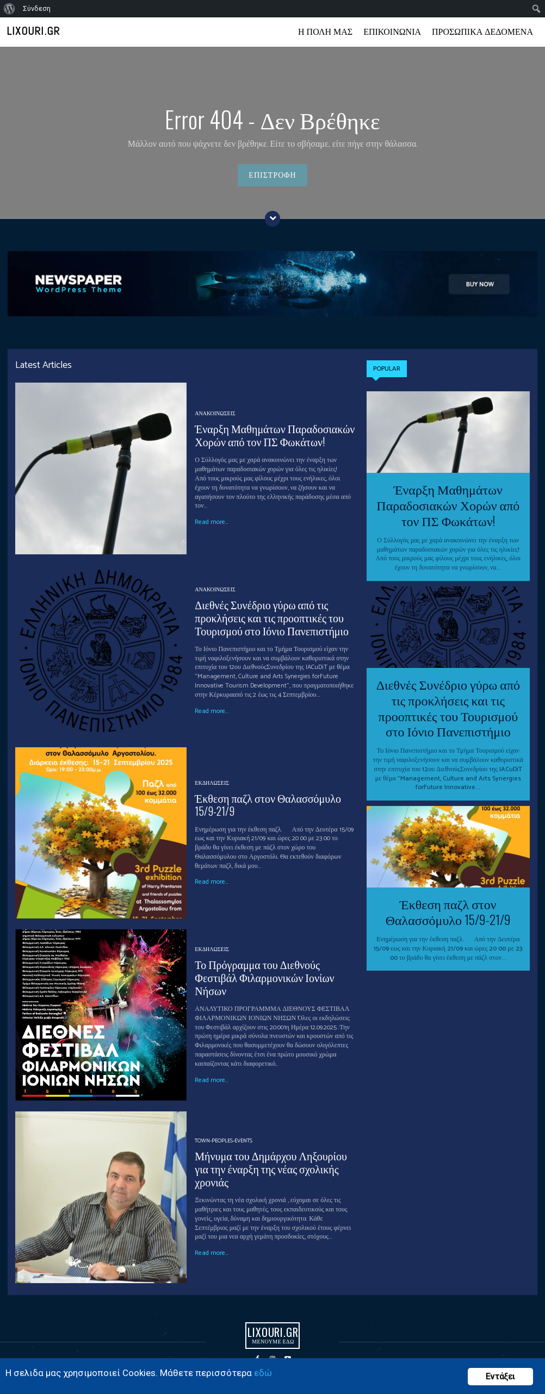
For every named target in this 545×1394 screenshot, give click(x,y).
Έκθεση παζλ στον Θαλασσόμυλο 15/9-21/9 (268, 804)
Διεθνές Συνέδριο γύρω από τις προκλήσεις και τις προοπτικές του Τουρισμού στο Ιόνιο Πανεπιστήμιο (272, 617)
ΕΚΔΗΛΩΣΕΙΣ (212, 783)
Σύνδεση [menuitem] (37, 8)
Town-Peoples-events (223, 1140)
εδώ (263, 1372)
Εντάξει (500, 1376)
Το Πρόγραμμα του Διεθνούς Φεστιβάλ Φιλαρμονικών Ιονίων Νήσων (264, 977)
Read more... (211, 522)
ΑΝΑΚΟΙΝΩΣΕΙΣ (215, 413)
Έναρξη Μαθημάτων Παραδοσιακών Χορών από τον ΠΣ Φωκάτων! (275, 434)
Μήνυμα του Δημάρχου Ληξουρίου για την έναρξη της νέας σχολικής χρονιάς (270, 1168)
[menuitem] (9, 8)
